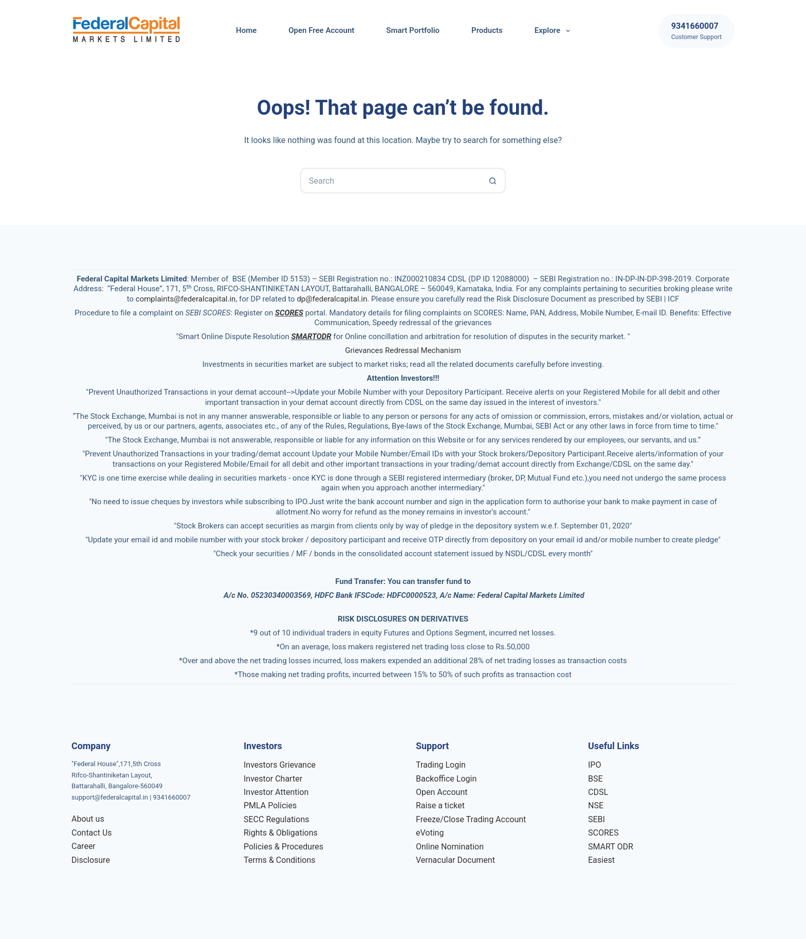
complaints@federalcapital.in (186, 299)
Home (246, 30)
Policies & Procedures (283, 847)
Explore (554, 31)
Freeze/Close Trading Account (471, 819)
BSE (595, 779)
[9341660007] (696, 31)
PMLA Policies (270, 805)
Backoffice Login (446, 779)
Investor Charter (273, 779)
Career (83, 846)
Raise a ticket (440, 805)
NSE (595, 805)
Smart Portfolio (412, 30)
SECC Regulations (276, 819)
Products (487, 30)
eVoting (430, 833)
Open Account (441, 792)
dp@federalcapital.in (332, 299)
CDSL (598, 792)
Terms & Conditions (280, 860)
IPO (594, 765)
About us (87, 819)
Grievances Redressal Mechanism (403, 350)
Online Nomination (450, 847)
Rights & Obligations (281, 833)
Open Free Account (321, 30)
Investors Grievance (280, 765)
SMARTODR (311, 336)
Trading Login (441, 765)
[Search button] (493, 180)
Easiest (601, 860)
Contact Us (91, 833)
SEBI (596, 819)
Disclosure (90, 860)
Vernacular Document (455, 860)
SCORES (603, 833)
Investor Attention (276, 792)
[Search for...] (390, 180)
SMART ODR (610, 847)
